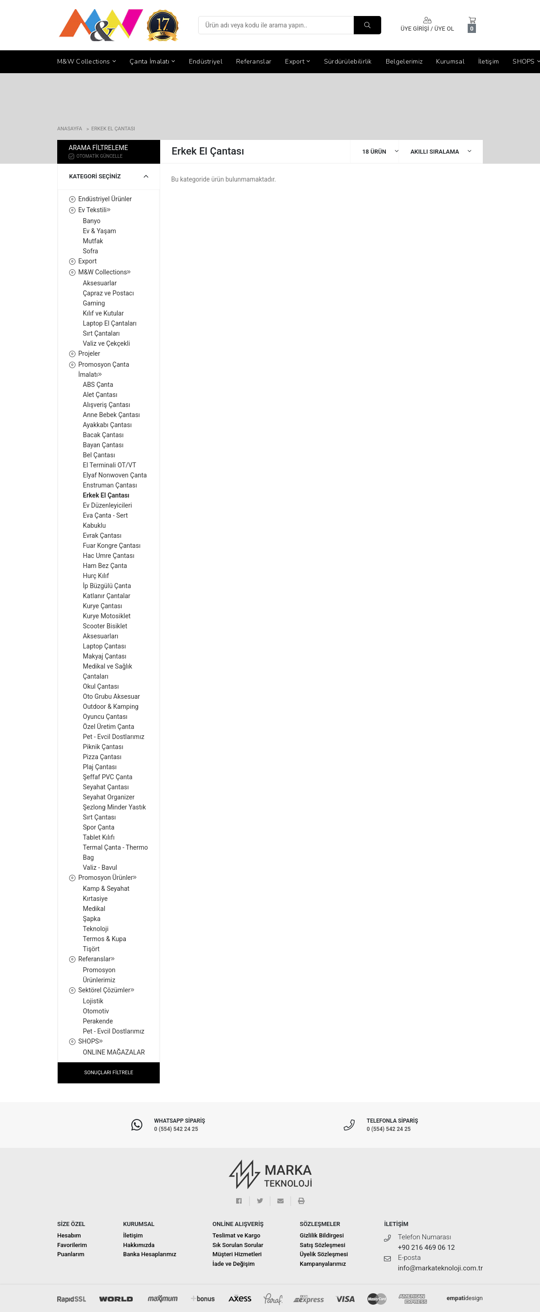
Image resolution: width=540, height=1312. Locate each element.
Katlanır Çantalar (106, 596)
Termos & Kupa (104, 938)
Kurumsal (450, 61)
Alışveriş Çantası (106, 404)
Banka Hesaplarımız (149, 1254)
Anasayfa (69, 129)
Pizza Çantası (102, 756)
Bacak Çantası (103, 435)
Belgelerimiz (404, 61)
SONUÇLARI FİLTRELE (108, 1073)
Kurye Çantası (102, 606)
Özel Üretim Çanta (108, 726)
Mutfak (93, 241)
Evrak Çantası (102, 535)
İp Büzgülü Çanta (107, 585)
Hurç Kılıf (96, 575)
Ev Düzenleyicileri (107, 505)
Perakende (98, 1021)
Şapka (92, 918)
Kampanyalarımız (323, 1263)
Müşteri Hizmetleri (237, 1254)
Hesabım (69, 1235)
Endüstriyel (205, 61)
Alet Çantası (100, 394)
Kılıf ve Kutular (103, 313)
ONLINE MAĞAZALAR (114, 1052)
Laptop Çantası (104, 646)
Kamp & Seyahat (106, 888)
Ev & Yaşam (99, 231)
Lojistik (93, 1001)
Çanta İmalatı (152, 61)
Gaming (94, 303)
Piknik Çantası (103, 746)
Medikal (94, 908)
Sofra (90, 251)
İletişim (488, 61)
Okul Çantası (101, 686)
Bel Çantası (99, 455)
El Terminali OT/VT (109, 465)
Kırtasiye (95, 898)
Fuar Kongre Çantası (111, 545)
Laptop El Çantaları (110, 323)
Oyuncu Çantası (105, 716)
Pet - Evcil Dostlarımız (114, 736)
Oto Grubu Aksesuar (111, 696)
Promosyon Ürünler (107, 877)
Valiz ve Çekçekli (106, 343)
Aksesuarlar (100, 283)
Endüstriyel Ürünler (105, 199)
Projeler (89, 353)
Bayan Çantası (103, 445)
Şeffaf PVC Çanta (107, 777)
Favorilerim (72, 1245)
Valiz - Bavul (100, 867)
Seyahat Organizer (109, 797)
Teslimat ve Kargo (236, 1235)
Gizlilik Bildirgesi (322, 1235)
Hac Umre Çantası (109, 555)
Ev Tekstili (94, 210)
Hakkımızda (139, 1245)
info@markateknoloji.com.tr (440, 1268)
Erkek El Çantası (113, 129)
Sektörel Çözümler (106, 990)
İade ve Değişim (233, 1263)
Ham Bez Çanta (105, 565)
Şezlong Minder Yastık (114, 807)
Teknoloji (95, 928)
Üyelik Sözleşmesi (324, 1254)
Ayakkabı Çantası (107, 424)
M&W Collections (86, 61)
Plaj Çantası (100, 767)
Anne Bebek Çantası (111, 414)
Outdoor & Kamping (111, 706)
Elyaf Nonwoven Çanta (115, 475)
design (465, 1298)
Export (297, 61)
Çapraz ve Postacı (108, 293)
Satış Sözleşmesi (322, 1245)
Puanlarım (70, 1254)
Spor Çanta (98, 827)
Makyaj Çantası (104, 656)
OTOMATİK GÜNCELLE (96, 156)
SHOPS (90, 1041)
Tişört (91, 949)
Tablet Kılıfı (98, 837)
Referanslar (253, 61)
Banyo (92, 221)
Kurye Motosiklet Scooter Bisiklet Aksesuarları (106, 626)
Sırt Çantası (99, 817)
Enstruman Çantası (110, 485)
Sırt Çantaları (101, 333)
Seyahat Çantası (106, 787)
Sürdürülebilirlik (348, 61)
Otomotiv (96, 1011)
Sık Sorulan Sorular (237, 1245)
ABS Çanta (98, 384)
